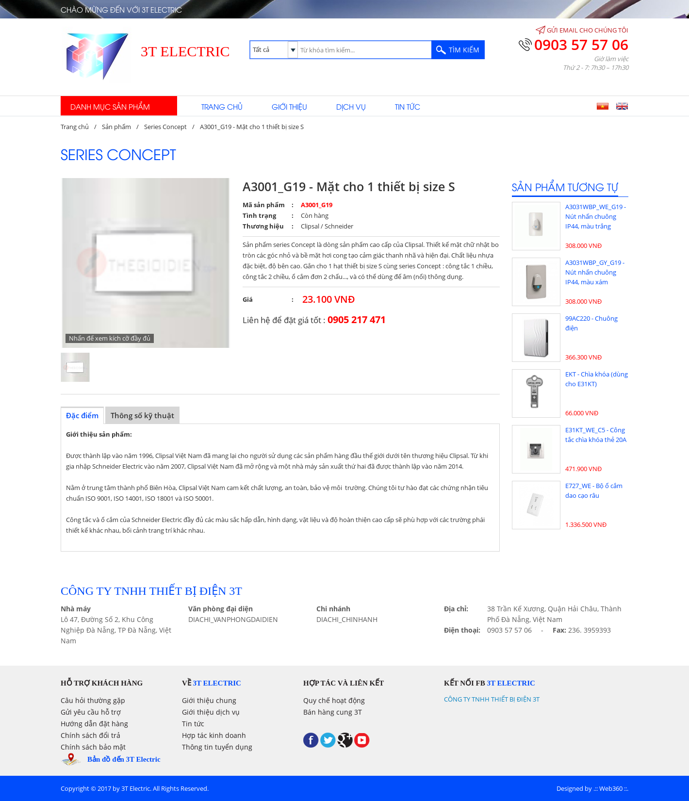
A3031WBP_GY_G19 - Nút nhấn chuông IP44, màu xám (594, 272)
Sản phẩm (116, 126)
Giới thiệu (289, 106)
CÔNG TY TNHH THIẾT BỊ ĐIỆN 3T (492, 699)
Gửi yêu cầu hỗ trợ (91, 712)
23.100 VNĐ (328, 299)
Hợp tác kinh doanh (214, 735)
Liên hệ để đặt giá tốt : (314, 319)
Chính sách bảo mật (93, 747)
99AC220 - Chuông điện (591, 323)
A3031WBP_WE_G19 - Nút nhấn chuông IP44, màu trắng (595, 216)
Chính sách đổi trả (90, 735)
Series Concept (165, 126)
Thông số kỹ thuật (142, 415)
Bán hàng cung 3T (332, 712)
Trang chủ (222, 106)
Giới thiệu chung (209, 700)
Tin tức (407, 106)
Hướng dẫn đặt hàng (94, 723)
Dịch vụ (351, 106)
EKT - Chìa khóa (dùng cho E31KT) (596, 379)
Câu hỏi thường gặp (93, 700)
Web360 (611, 788)
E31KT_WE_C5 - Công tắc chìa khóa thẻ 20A (595, 434)
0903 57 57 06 (581, 44)
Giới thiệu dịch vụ (211, 712)
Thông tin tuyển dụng (217, 747)
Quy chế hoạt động (334, 700)
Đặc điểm (82, 415)
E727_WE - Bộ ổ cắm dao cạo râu (594, 490)
